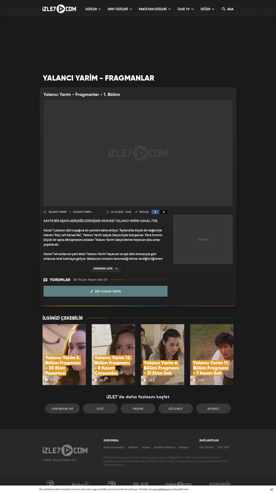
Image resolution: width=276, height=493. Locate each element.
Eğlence (176, 408)
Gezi (100, 408)
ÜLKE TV (186, 9)
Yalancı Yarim (57, 212)
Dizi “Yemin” (206, 447)
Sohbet (213, 408)
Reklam (133, 447)
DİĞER (207, 9)
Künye (146, 447)
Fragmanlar (62, 408)
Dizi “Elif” (224, 447)
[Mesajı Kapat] (271, 489)
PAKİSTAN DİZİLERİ (155, 9)
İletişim (184, 447)
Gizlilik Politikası (164, 447)
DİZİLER (93, 9)
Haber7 (179, 484)
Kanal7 (50, 484)
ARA (227, 9)
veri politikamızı (161, 489)
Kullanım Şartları (114, 447)
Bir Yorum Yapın (105, 291)
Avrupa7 (111, 484)
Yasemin (220, 484)
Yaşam (138, 408)
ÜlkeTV (140, 484)
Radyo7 (81, 484)
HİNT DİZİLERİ (120, 9)
